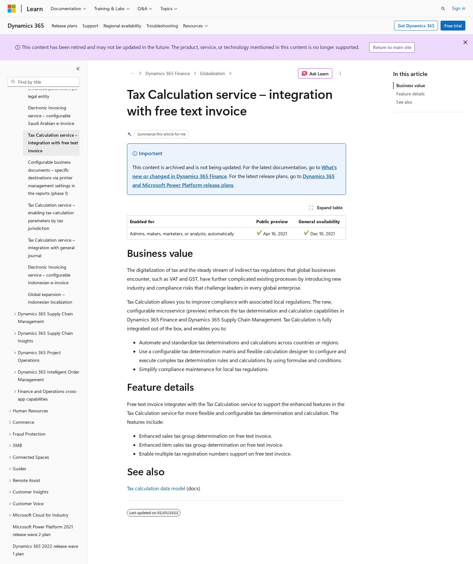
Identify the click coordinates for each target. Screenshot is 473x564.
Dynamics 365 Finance (167, 73)
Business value (410, 85)
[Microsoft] (12, 8)
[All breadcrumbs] (132, 73)
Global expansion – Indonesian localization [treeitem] (50, 281)
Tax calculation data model (156, 488)
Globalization (212, 73)
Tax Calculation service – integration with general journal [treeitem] (51, 230)
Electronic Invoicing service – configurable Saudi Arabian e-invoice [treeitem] (51, 98)
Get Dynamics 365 (416, 26)
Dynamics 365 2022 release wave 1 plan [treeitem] (45, 533)
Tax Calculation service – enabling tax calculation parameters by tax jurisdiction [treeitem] (51, 199)
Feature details (410, 94)
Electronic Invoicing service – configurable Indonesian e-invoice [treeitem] (49, 257)
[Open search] (443, 8)
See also (404, 102)
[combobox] (44, 82)
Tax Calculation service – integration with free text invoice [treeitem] (53, 125)
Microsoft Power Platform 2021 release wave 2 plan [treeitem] (43, 513)
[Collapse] (78, 68)
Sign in (458, 8)
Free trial (453, 26)
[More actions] (340, 73)
